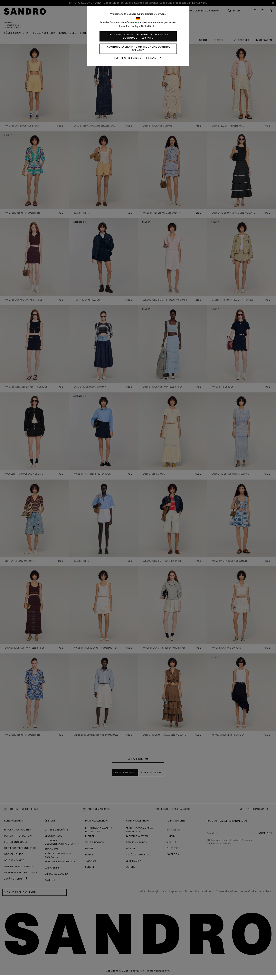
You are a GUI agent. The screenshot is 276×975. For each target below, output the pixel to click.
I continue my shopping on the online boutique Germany (138, 49)
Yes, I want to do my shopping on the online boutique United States (138, 36)
